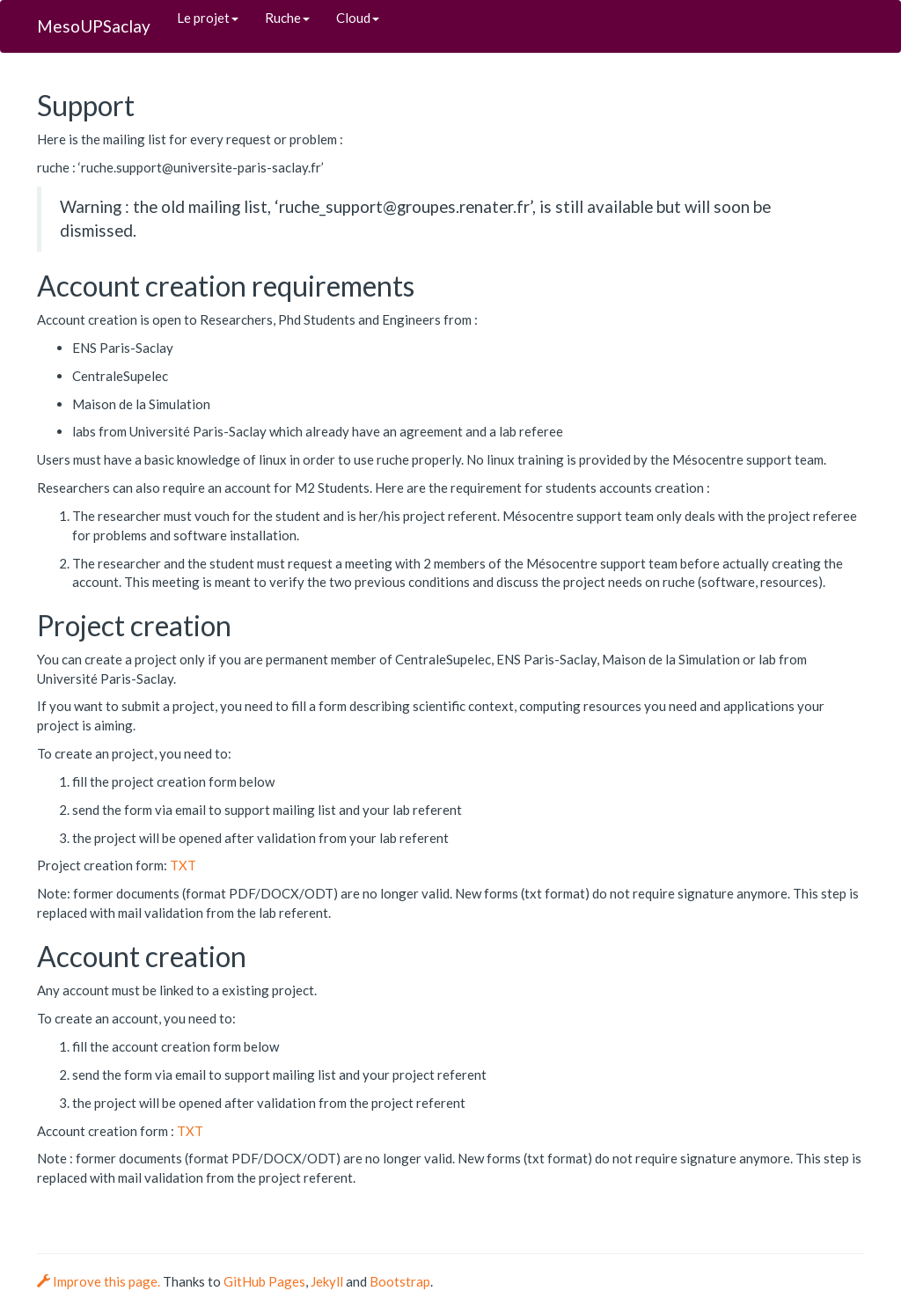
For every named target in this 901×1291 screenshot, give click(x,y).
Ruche (287, 18)
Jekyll (327, 1281)
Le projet (207, 18)
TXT (183, 865)
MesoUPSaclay (93, 26)
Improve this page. (100, 1281)
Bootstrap (400, 1281)
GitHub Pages (264, 1281)
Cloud (357, 18)
